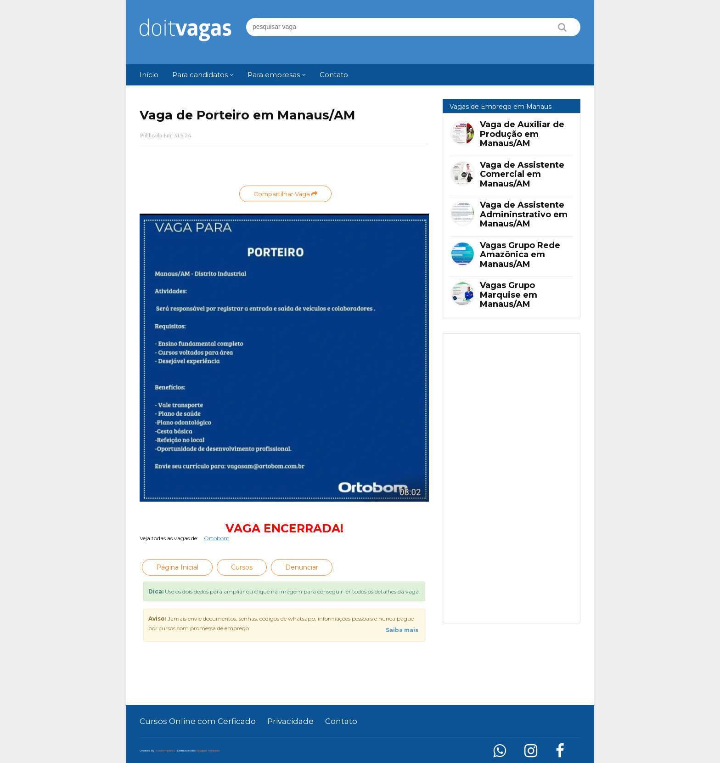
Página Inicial (177, 567)
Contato (341, 721)
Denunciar (301, 567)
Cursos (242, 567)
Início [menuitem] (149, 74)
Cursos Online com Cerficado (198, 721)
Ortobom (217, 538)
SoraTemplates (165, 750)
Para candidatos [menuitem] (200, 74)
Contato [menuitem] (334, 74)
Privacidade (290, 721)
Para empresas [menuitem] (274, 74)
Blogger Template (208, 750)
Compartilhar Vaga (285, 194)
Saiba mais (402, 630)
